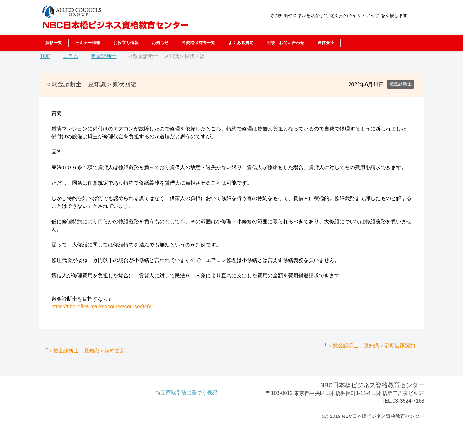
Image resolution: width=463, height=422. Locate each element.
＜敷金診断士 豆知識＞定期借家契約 (371, 345)
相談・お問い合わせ (285, 42)
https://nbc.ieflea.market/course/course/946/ (101, 306)
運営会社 (325, 42)
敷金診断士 (400, 83)
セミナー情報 (87, 42)
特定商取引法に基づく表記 (186, 392)
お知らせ (160, 42)
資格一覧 (53, 42)
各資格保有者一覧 (198, 42)
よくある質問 (240, 42)
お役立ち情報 (126, 42)
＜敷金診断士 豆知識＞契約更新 (86, 350)
